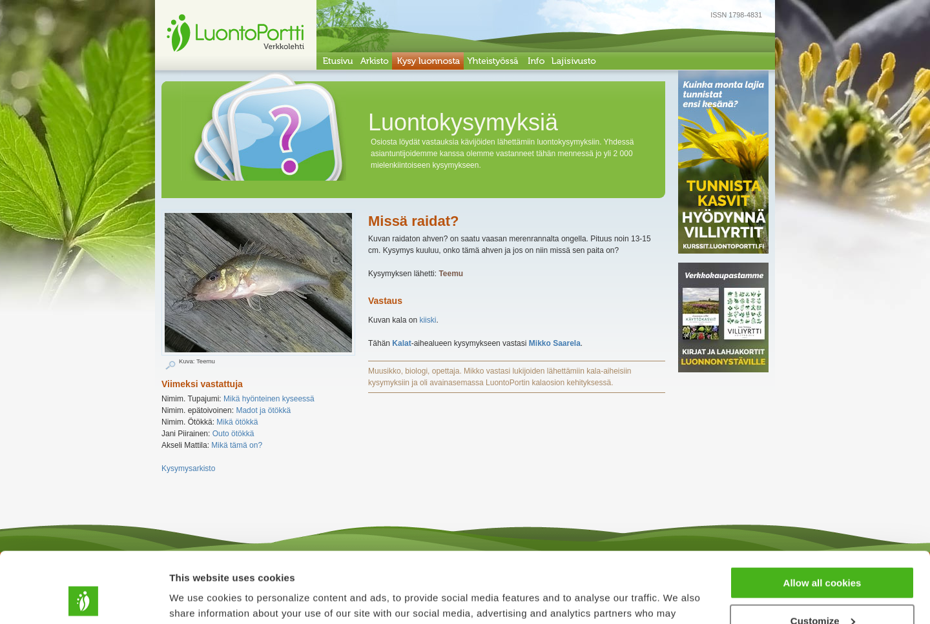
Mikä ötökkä (237, 422)
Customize (822, 554)
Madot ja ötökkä (263, 410)
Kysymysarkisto (188, 468)
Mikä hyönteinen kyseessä (269, 398)
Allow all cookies (822, 516)
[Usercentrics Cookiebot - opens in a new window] (83, 599)
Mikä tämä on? (236, 445)
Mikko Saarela (555, 343)
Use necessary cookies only (822, 592)
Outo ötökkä (233, 433)
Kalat (401, 343)
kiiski (427, 320)
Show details (199, 597)
